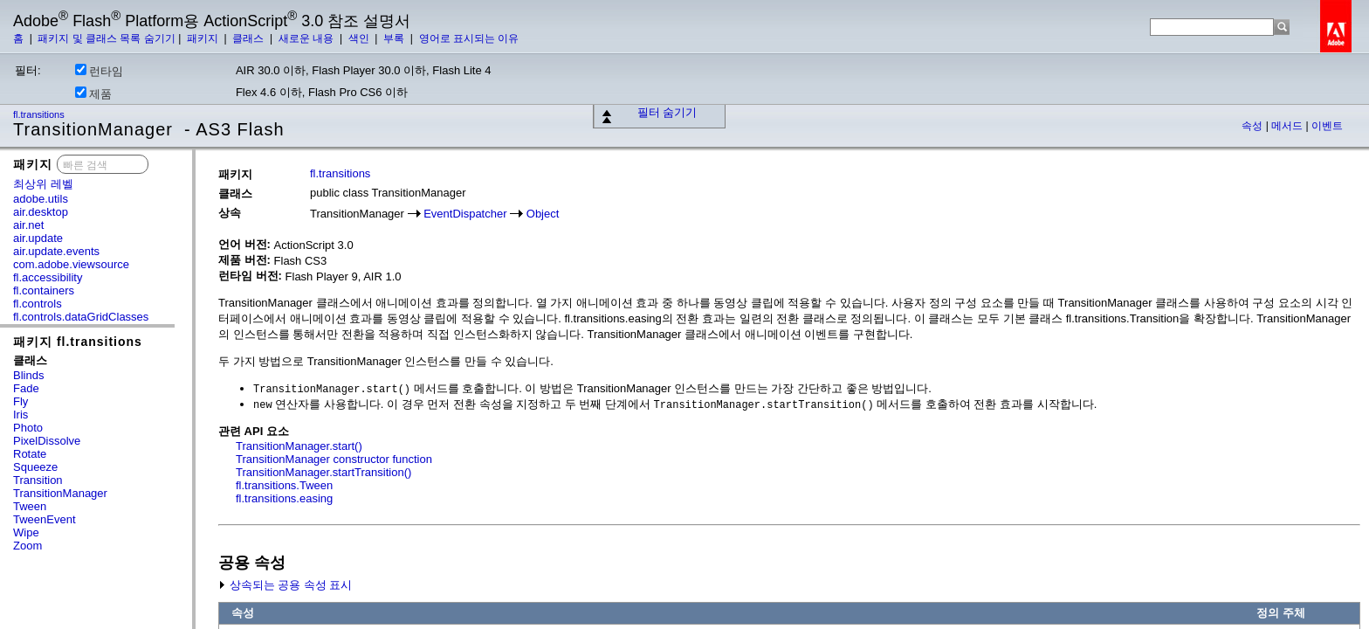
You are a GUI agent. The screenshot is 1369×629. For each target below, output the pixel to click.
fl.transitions (40, 114)
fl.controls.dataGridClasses (80, 316)
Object (543, 213)
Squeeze (35, 466)
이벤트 (1327, 126)
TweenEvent (44, 519)
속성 (1253, 126)
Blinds (28, 375)
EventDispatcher (464, 213)
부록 (395, 38)
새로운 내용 (308, 38)
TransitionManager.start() (299, 446)
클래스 (249, 38)
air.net (28, 225)
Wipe (26, 532)
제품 (93, 93)
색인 (360, 38)
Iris (20, 414)
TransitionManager (60, 493)
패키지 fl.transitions (77, 342)
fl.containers (43, 290)
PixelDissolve (46, 440)
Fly (20, 401)
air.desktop (40, 211)
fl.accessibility (47, 277)
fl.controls (37, 303)
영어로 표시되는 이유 (469, 38)
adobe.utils (40, 198)
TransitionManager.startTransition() (323, 472)
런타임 (99, 71)
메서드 (1288, 126)
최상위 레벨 (43, 183)
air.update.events (56, 251)
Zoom (27, 545)
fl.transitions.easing (284, 498)
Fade (26, 388)
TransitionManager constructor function (334, 459)
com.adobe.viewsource (71, 264)
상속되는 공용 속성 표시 (285, 584)
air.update (38, 238)
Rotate (29, 453)
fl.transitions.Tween (284, 485)
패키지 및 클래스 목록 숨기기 (106, 38)
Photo (28, 427)
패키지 (204, 38)
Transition (38, 480)
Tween (29, 506)
